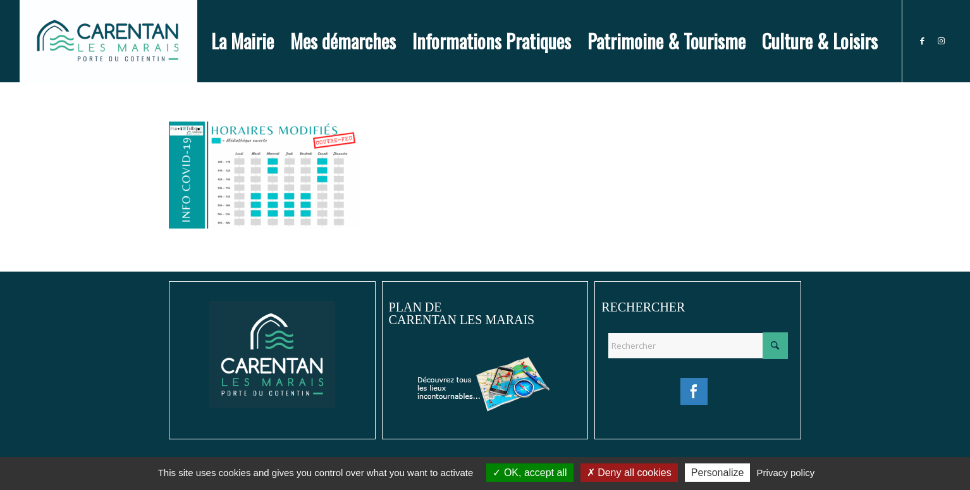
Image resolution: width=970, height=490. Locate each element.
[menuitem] (242, 41)
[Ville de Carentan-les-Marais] (108, 41)
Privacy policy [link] (786, 472)
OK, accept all (530, 472)
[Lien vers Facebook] (921, 40)
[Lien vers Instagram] (940, 40)
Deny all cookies (629, 472)
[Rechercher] (698, 345)
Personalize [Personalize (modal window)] (717, 472)
